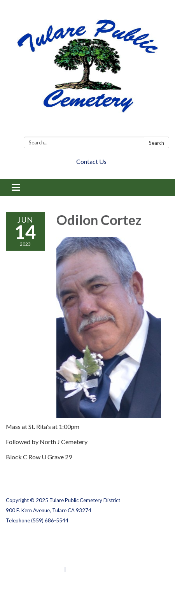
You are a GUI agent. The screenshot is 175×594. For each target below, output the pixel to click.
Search (156, 143)
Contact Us (91, 161)
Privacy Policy (23, 539)
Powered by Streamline (34, 569)
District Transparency (33, 549)
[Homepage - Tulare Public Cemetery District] (87, 70)
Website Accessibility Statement (47, 559)
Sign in (75, 569)
